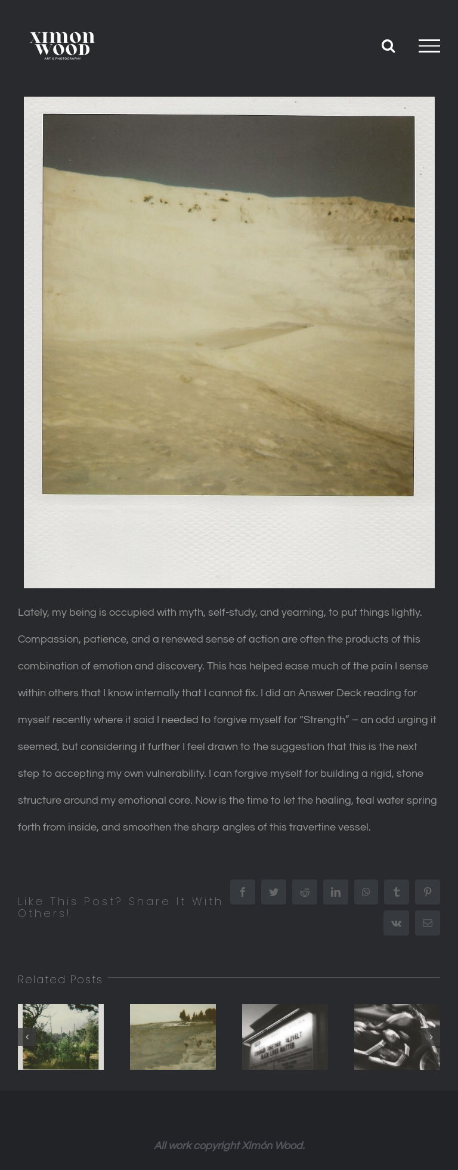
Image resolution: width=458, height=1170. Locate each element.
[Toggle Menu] (429, 46)
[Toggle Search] (388, 45)
